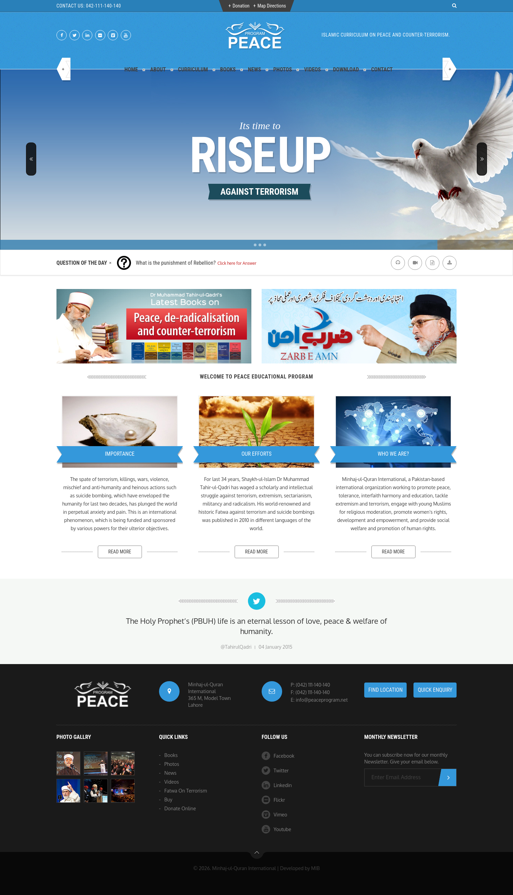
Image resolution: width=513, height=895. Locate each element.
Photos (282, 69)
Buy (168, 799)
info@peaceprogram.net (322, 700)
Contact (382, 69)
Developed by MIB (300, 868)
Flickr (273, 800)
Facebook (278, 756)
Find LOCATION (385, 690)
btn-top (257, 854)
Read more (119, 551)
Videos (312, 69)
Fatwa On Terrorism (186, 791)
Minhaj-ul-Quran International (244, 868)
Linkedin (277, 785)
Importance (119, 454)
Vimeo (274, 814)
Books (228, 69)
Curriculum (193, 69)
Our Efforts (256, 454)
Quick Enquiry (435, 690)
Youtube (276, 829)
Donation (241, 6)
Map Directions (272, 6)
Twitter (275, 770)
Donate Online (180, 808)
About (158, 69)
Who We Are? (393, 454)
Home (131, 69)
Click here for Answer (237, 263)
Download (346, 69)
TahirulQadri (238, 647)
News (254, 69)
